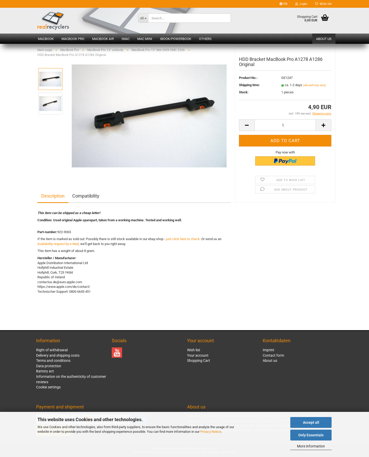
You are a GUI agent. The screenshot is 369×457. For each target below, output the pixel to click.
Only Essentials (311, 435)
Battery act (45, 371)
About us (324, 39)
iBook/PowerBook (175, 39)
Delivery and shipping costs (57, 355)
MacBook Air (103, 39)
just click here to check (183, 239)
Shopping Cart (198, 360)
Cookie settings (48, 387)
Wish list (323, 4)
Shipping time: (249, 86)
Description (53, 196)
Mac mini (144, 39)
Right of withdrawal (52, 350)
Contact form (273, 355)
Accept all (311, 422)
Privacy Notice (210, 432)
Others (205, 39)
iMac (126, 39)
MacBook (46, 39)
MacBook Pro (72, 39)
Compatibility (85, 196)
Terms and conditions (53, 360)
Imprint (268, 350)
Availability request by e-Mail (58, 244)
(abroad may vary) (314, 86)
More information (311, 446)
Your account (197, 355)
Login (301, 4)
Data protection (48, 366)
